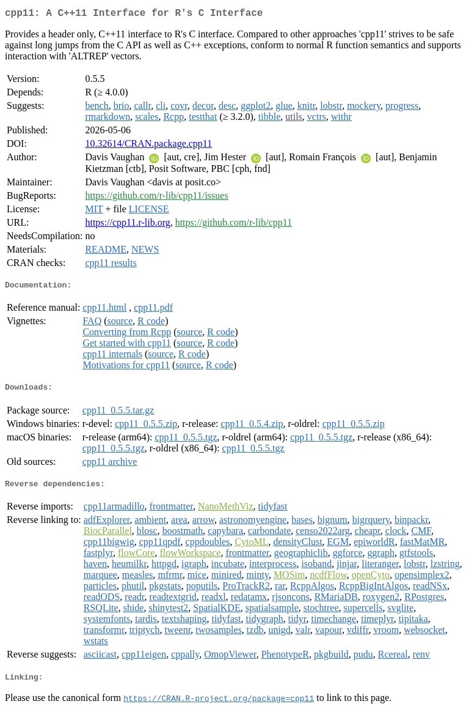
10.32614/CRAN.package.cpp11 (148, 146)
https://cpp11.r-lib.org (127, 225)
